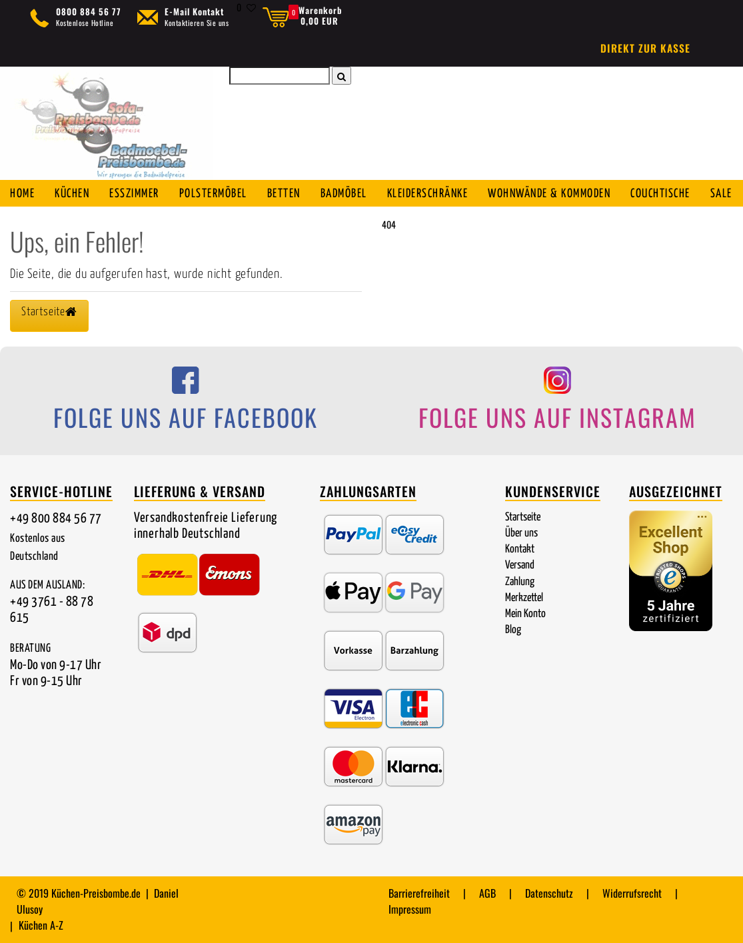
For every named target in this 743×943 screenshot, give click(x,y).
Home (22, 194)
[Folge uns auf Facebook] (186, 403)
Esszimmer (134, 194)
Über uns (521, 533)
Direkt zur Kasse (645, 48)
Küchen (72, 194)
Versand (519, 565)
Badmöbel (344, 194)
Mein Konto (525, 614)
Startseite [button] (49, 312)
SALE (721, 194)
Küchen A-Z (41, 925)
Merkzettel (524, 598)
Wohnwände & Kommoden (549, 194)
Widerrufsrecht (632, 893)
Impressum (409, 909)
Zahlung (519, 582)
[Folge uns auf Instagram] (558, 403)
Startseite (522, 517)
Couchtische (660, 194)
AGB (487, 893)
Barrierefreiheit (419, 893)
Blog (513, 630)
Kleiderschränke (427, 194)
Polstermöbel (213, 194)
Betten (284, 194)
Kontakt (519, 549)
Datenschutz (549, 893)
